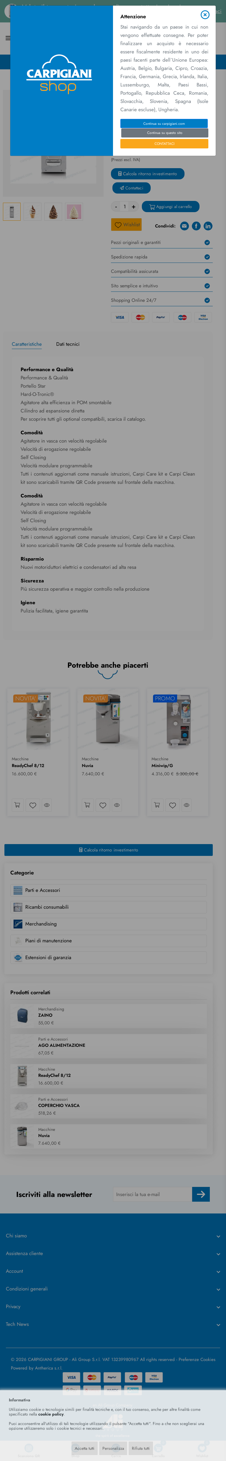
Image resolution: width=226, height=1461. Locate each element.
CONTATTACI (164, 143)
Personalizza (113, 1448)
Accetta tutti (84, 1448)
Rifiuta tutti (141, 1448)
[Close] (205, 14)
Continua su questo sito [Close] (164, 132)
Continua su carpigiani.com (164, 123)
